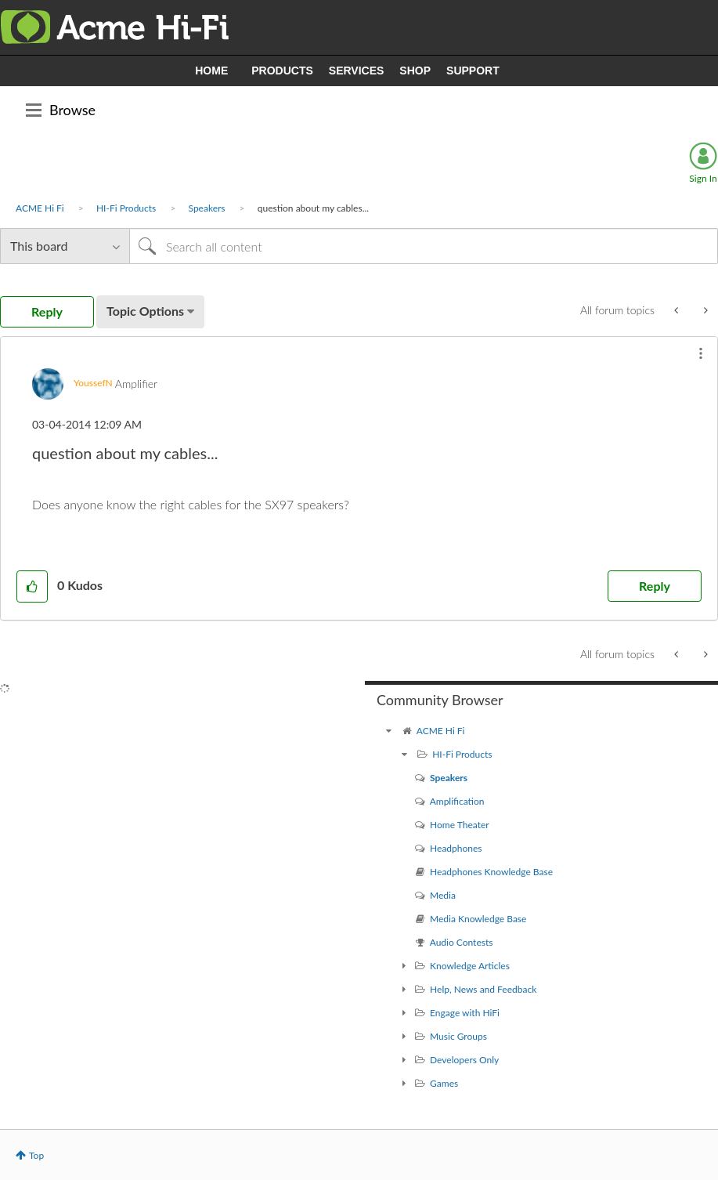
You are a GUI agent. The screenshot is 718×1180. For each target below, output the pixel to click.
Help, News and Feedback (483, 989)
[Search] (423, 246)
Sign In (702, 178)
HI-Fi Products (126, 208)
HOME (211, 70)
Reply (654, 585)
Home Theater (459, 825)
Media (443, 895)
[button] (700, 353)
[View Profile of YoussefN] (93, 383)
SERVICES (356, 70)
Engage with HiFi (465, 1013)
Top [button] (36, 1155)
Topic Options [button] (145, 310)
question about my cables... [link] (313, 208)
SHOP (415, 70)
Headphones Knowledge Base (491, 872)
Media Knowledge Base (478, 919)
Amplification (457, 801)
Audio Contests (461, 942)
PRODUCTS (282, 70)
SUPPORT (473, 70)
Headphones (456, 848)
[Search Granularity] (64, 246)
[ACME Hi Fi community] (388, 731)
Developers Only (464, 1060)
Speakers (207, 208)
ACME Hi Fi (40, 208)
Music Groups (458, 1036)
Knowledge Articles (470, 966)
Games (444, 1083)
